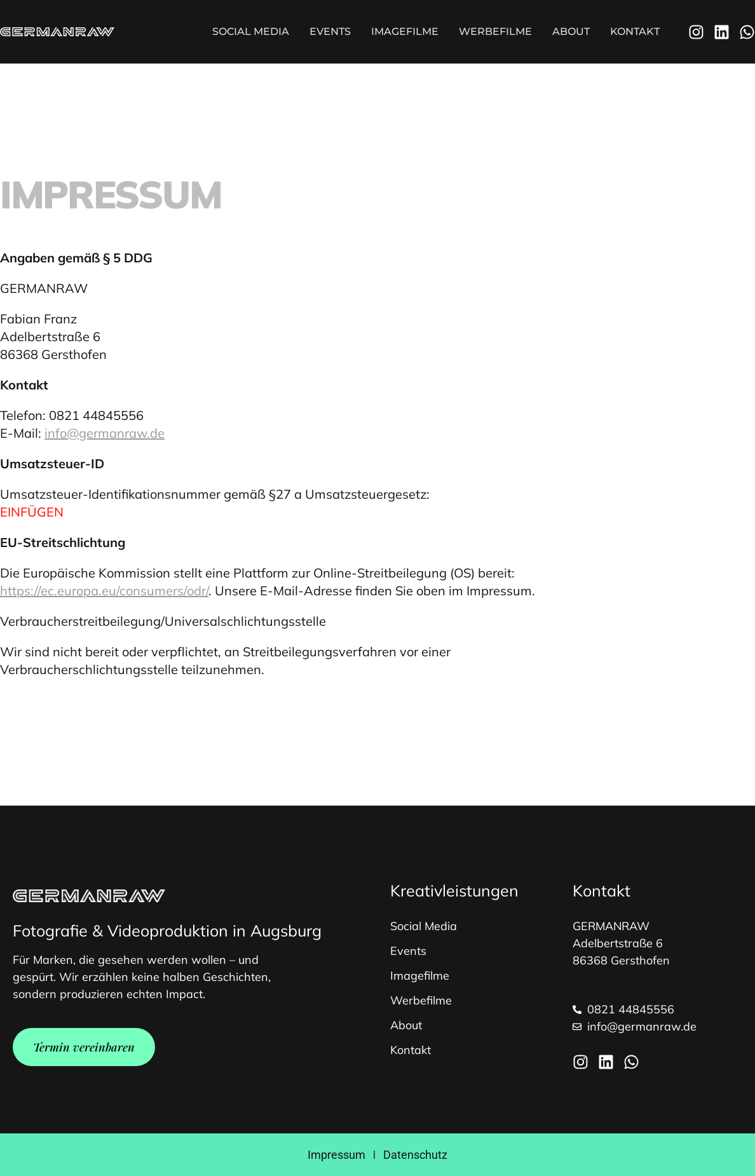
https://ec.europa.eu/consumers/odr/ (104, 590)
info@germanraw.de (104, 433)
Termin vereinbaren (84, 1047)
